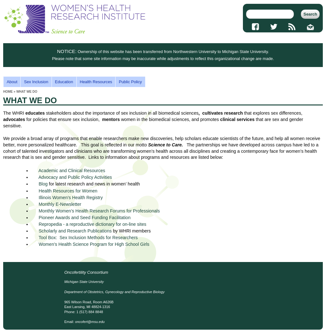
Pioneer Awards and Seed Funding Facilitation (85, 217)
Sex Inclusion (36, 81)
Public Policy (130, 81)
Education (64, 81)
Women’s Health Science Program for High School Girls (94, 244)
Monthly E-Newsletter (60, 204)
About (12, 81)
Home (8, 91)
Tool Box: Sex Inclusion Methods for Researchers (88, 237)
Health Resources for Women (68, 190)
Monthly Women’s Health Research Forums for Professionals (99, 210)
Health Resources (96, 81)
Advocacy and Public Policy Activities (75, 177)
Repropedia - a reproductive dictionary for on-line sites (93, 224)
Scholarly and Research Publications (75, 230)
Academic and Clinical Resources (72, 170)
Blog (43, 183)
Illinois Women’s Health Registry (71, 197)
